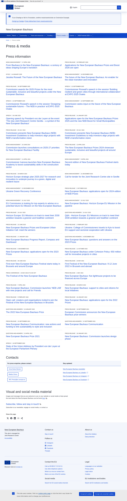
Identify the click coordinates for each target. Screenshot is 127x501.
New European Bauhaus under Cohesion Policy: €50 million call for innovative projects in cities (93, 253)
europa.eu (19, 467)
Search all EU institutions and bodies (96, 483)
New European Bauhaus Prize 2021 (23, 336)
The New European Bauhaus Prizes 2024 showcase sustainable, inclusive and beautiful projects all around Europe (90, 150)
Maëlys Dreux (13, 374)
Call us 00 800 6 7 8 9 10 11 (53, 466)
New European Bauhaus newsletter (74, 369)
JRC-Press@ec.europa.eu (17, 379)
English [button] (73, 7)
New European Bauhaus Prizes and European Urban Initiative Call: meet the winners (31, 228)
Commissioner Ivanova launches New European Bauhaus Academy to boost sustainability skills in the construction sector (33, 164)
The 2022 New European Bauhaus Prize (25, 312)
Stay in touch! (49, 434)
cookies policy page (44, 493)
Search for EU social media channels (56, 483)
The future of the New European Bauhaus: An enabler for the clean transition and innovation (91, 78)
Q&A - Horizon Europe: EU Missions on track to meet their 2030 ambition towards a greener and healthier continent (92, 216)
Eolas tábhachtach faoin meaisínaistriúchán (38, 21)
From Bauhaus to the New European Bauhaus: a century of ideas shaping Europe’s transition (34, 66)
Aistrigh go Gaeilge (18, 21)
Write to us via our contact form (54, 471)
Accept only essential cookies (104, 494)
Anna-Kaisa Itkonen (15, 369)
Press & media (61, 35)
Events (72, 35)
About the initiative (91, 434)
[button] (7, 418)
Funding (50, 35)
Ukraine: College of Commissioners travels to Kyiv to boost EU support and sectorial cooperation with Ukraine (92, 228)
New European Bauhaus (14, 430)
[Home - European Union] (15, 7)
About (14, 35)
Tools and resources (37, 35)
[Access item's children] (17, 35)
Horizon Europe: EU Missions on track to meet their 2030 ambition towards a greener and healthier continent (32, 216)
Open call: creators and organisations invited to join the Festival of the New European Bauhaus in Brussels (32, 301)
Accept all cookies (86, 494)
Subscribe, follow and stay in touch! (22, 404)
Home (9, 35)
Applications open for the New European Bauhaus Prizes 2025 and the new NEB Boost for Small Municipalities (91, 119)
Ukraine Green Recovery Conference (23, 191)
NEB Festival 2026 (84, 35)
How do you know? (36, 1)
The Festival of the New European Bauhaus (26, 276)
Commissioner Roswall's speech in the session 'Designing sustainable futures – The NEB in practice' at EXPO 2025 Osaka (33, 106)
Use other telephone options (53, 469)
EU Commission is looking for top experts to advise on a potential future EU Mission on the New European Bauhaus (33, 204)
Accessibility (8, 438)
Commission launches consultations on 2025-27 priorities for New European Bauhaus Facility (33, 148)
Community (23, 35)
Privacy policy (89, 469)
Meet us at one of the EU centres (55, 474)
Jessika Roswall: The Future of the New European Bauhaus (34, 77)
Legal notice (89, 471)
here (43, 398)
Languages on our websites (93, 466)
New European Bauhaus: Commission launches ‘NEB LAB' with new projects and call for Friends (33, 289)
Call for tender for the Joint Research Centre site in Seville (92, 177)
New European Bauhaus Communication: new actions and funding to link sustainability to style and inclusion (33, 325)
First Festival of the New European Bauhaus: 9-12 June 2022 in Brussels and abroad (91, 265)
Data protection (90, 436)
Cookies (87, 474)
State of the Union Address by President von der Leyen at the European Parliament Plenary (33, 347)
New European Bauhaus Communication (84, 324)
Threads (47, 451)
